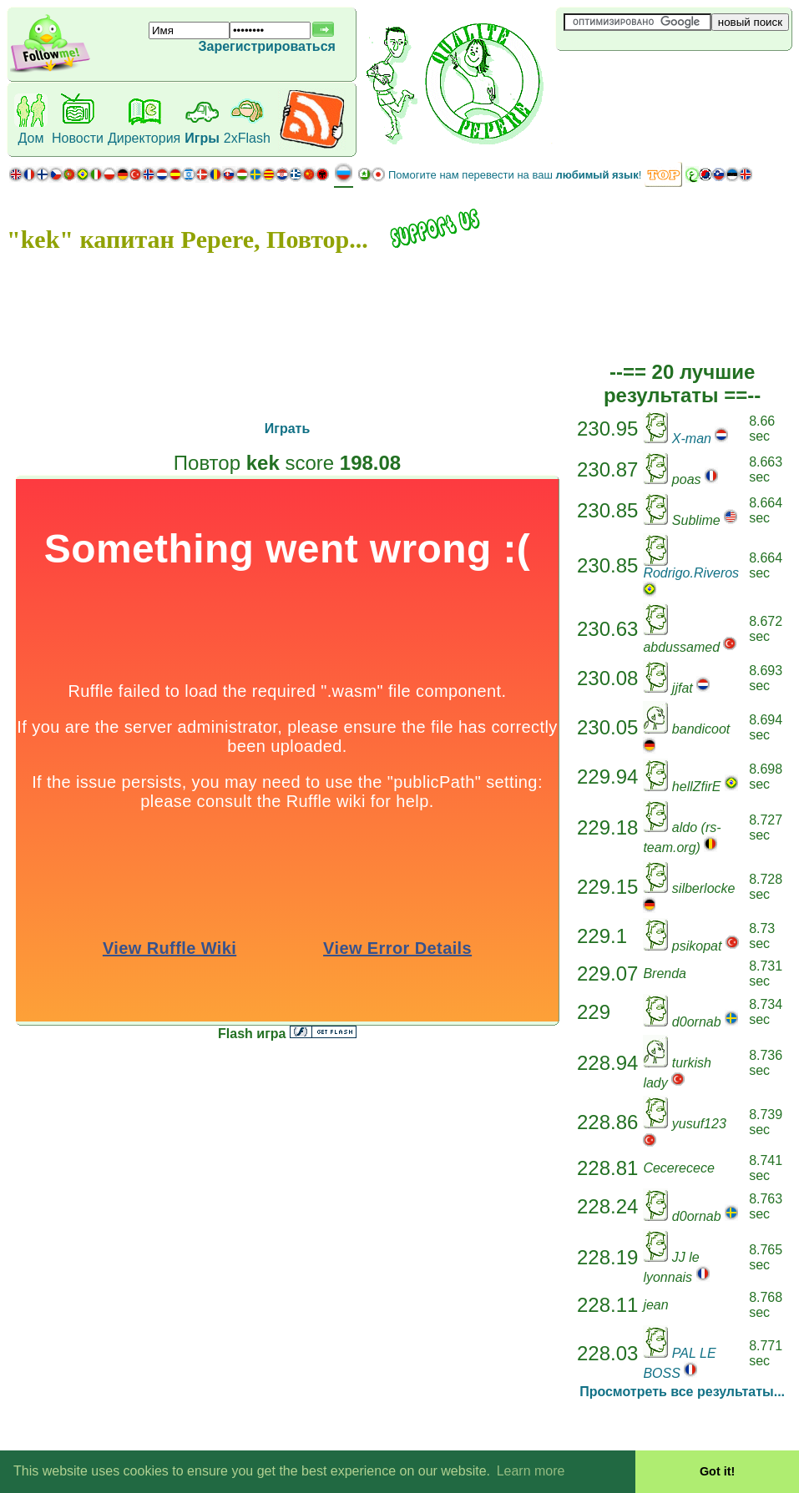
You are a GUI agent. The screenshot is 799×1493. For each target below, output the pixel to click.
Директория (144, 138)
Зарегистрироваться (266, 46)
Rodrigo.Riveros (691, 573)
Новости (78, 138)
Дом (31, 138)
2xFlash (247, 138)
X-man (691, 438)
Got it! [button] (717, 1471)
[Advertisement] (655, 78)
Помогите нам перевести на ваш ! (514, 175)
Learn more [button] (531, 1471)
